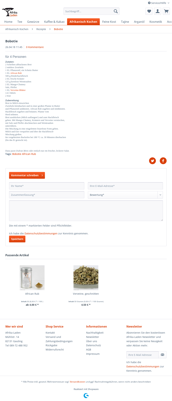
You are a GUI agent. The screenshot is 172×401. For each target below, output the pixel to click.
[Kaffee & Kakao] (54, 21)
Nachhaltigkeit (94, 332)
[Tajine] (125, 21)
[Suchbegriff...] (91, 11)
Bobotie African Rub (24, 154)
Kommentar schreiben (27, 174)
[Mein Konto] (157, 11)
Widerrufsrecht (55, 349)
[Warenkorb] (166, 11)
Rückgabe (51, 345)
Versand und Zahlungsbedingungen (59, 339)
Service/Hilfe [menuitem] (157, 3)
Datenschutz (93, 345)
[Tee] (20, 21)
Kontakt (50, 332)
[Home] (8, 21)
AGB (88, 349)
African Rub (16, 73)
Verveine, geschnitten (86, 293)
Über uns (91, 341)
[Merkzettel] (148, 11)
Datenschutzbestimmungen (41, 233)
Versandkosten (77, 381)
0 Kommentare (35, 47)
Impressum (93, 353)
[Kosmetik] (156, 21)
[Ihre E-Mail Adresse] (142, 354)
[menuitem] (91, 13)
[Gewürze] (33, 21)
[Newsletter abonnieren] (162, 354)
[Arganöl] (139, 21)
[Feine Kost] (109, 21)
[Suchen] (115, 11)
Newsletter (92, 337)
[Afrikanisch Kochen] (83, 21)
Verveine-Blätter (18, 90)
